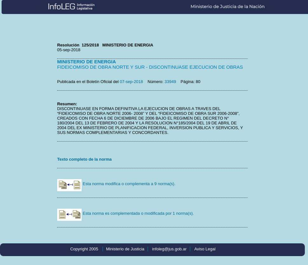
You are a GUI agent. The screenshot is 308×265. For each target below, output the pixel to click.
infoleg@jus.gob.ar (169, 249)
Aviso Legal (205, 249)
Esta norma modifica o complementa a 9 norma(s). (116, 183)
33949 (170, 81)
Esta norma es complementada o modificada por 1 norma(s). (125, 213)
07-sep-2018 (131, 81)
